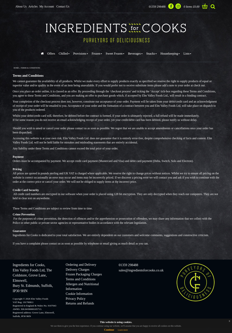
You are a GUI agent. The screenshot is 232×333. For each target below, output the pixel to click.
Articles (33, 6)
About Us (21, 6)
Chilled (64, 53)
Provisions (80, 53)
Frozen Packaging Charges (84, 274)
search (212, 6)
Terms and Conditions (81, 279)
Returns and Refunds (80, 303)
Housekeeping (170, 53)
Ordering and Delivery (81, 264)
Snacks (151, 53)
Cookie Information (79, 294)
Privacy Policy (76, 298)
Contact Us (62, 6)
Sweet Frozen (115, 53)
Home (16, 68)
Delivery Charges (78, 269)
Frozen (97, 53)
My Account (46, 6)
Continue (109, 329)
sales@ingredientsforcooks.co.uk (141, 270)
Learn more (123, 330)
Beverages (135, 53)
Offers (51, 53)
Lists (187, 53)
